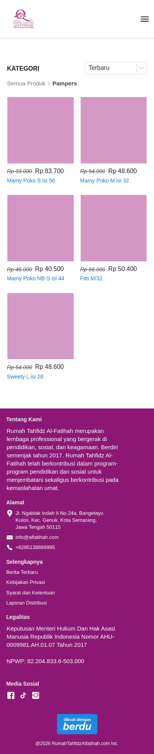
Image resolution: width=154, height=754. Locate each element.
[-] (11, 696)
